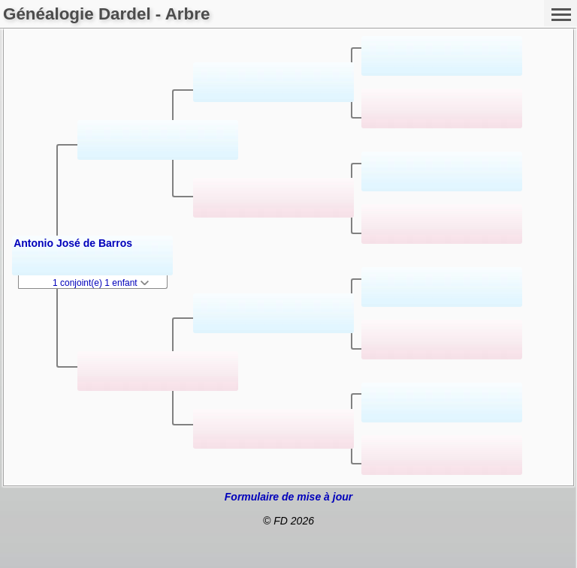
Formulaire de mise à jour (288, 497)
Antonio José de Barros (73, 243)
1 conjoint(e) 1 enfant (101, 283)
